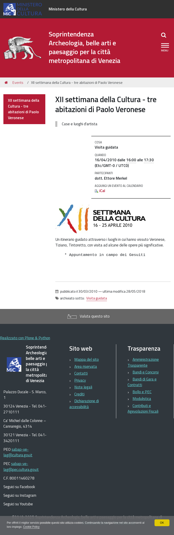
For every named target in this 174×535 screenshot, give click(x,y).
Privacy (80, 380)
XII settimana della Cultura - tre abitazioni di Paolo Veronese (23, 109)
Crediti (79, 394)
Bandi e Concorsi (146, 372)
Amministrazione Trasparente (143, 362)
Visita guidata (96, 298)
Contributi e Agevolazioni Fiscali (143, 409)
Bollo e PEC (142, 392)
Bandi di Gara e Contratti (142, 382)
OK (162, 522)
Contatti (81, 373)
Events (17, 82)
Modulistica (142, 399)
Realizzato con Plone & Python (25, 338)
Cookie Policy (34, 526)
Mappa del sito (86, 359)
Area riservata (85, 366)
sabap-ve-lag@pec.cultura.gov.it (21, 466)
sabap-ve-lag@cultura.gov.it (17, 452)
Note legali (83, 387)
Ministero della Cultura (68, 9)
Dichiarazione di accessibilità (84, 404)
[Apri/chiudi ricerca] (164, 35)
